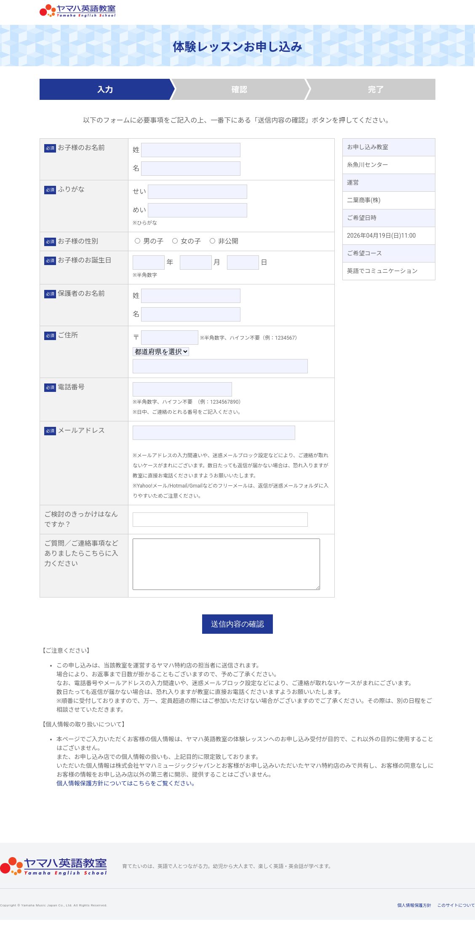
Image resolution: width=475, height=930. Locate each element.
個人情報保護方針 (414, 915)
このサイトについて (456, 915)
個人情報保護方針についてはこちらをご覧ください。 (126, 793)
